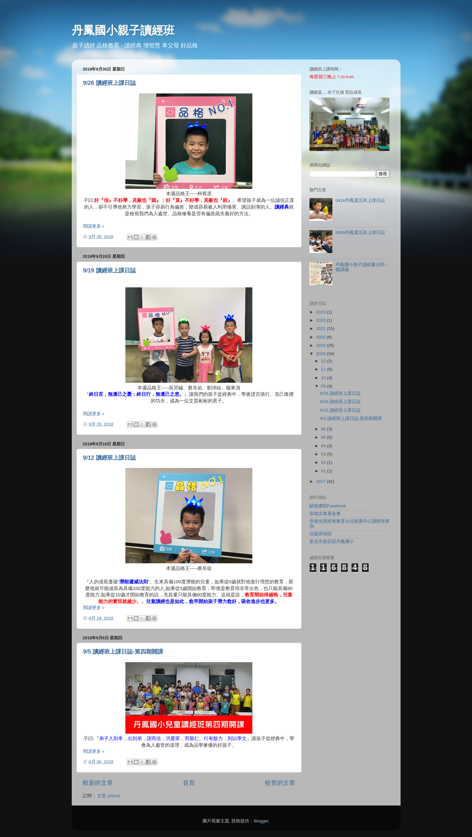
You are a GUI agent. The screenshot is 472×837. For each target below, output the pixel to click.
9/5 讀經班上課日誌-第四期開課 (123, 651)
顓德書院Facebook (327, 506)
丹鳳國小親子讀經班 (123, 30)
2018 (321, 353)
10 (324, 377)
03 (324, 454)
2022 (321, 320)
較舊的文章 (280, 782)
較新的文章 (98, 782)
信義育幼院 (320, 534)
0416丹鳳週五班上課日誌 (360, 200)
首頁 (189, 782)
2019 (321, 345)
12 (324, 361)
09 (324, 386)
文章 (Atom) (108, 795)
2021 (321, 328)
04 (324, 445)
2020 (321, 337)
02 (324, 462)
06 (324, 429)
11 (324, 369)
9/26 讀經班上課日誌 (109, 83)
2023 (321, 312)
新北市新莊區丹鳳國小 (331, 541)
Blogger (261, 821)
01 (324, 471)
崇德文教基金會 (325, 513)
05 (324, 437)
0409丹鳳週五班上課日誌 (360, 232)
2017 (321, 481)
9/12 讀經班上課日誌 (109, 458)
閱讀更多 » (93, 226)
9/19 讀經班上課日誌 (109, 270)
